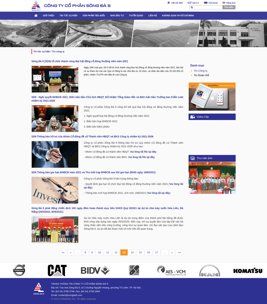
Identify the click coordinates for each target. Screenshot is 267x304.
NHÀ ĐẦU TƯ (117, 15)
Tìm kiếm (229, 7)
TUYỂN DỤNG (136, 15)
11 (107, 252)
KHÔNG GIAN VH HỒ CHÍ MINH (178, 15)
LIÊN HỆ (152, 15)
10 (99, 252)
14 (132, 252)
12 (115, 252)
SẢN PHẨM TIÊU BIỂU (94, 15)
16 (148, 252)
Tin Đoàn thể (200, 75)
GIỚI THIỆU (48, 15)
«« (63, 252)
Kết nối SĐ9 (175, 3)
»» (179, 252)
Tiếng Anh (229, 3)
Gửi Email (211, 3)
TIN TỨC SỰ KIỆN (68, 15)
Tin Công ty (58, 51)
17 (156, 252)
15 (140, 252)
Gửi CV (193, 3)
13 (124, 252)
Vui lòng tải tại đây (159, 193)
